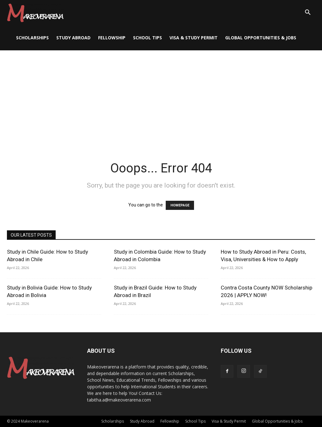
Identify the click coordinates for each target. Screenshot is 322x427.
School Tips (147, 38)
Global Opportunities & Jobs (260, 38)
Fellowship (111, 38)
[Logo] (35, 12)
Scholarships (32, 38)
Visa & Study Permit (193, 38)
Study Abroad (73, 38)
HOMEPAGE (179, 205)
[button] (307, 13)
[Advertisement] (161, 97)
